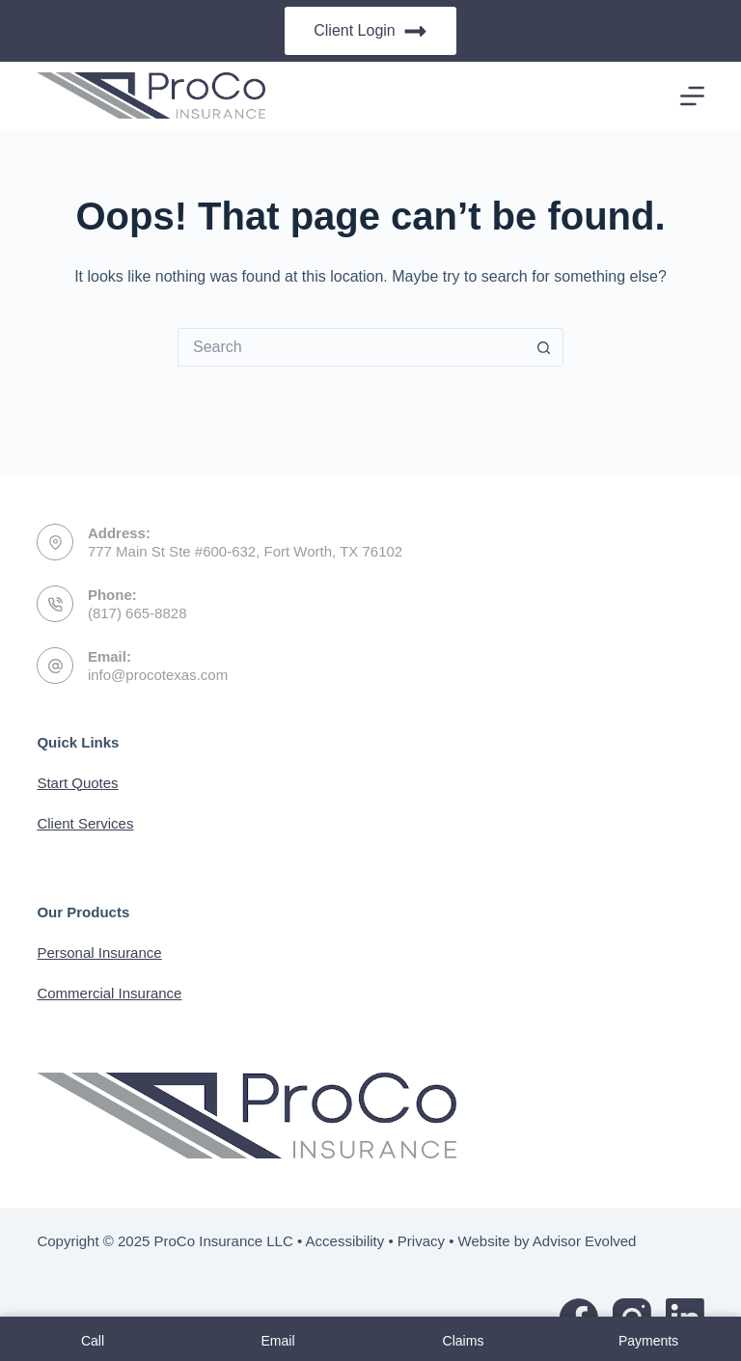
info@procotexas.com (158, 675)
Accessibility (345, 1241)
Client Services (85, 823)
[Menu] (692, 96)
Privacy (421, 1241)
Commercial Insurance (109, 993)
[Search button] (544, 347)
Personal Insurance (99, 952)
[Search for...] (351, 347)
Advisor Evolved (585, 1241)
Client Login (370, 31)
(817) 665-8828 (137, 613)
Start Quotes (77, 783)
